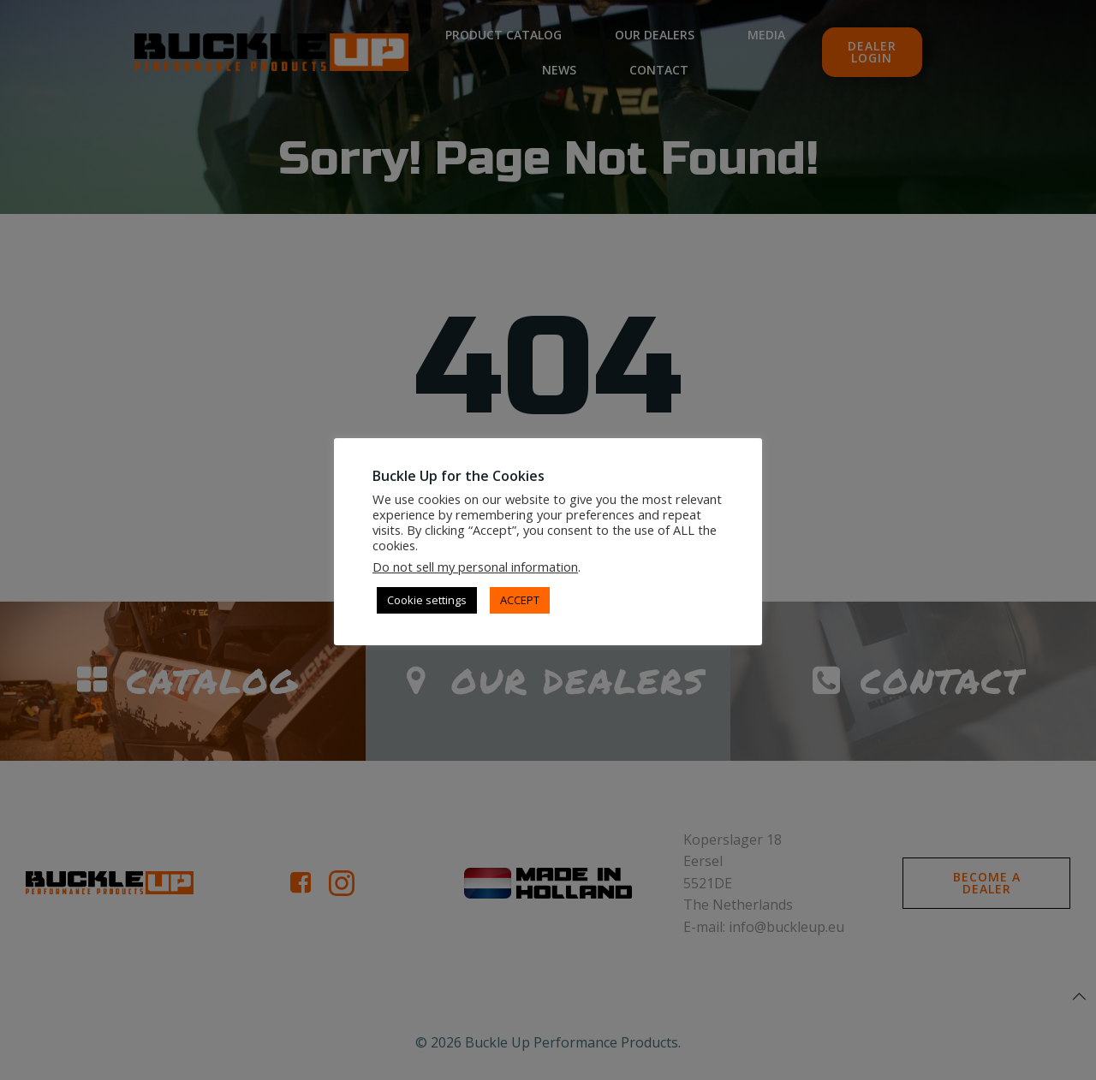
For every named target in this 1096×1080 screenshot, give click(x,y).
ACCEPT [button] (519, 600)
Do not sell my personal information (475, 566)
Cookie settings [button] (427, 600)
